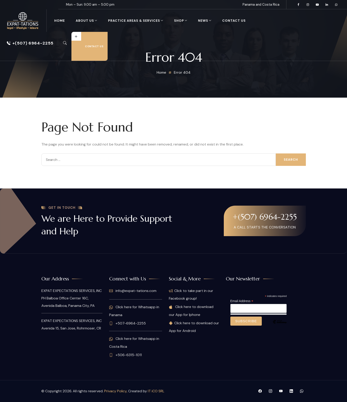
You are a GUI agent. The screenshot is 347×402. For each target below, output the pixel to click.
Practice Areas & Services (134, 21)
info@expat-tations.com (132, 290)
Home (59, 21)
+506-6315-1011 (125, 355)
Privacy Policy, (116, 391)
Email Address (241, 301)
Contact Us (234, 21)
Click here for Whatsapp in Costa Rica (134, 342)
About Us (85, 21)
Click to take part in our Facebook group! (191, 294)
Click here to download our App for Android (194, 327)
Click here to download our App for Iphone (191, 310)
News (203, 21)
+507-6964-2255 (127, 323)
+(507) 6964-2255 (30, 43)
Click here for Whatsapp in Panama (134, 311)
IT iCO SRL (156, 391)
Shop (179, 21)
